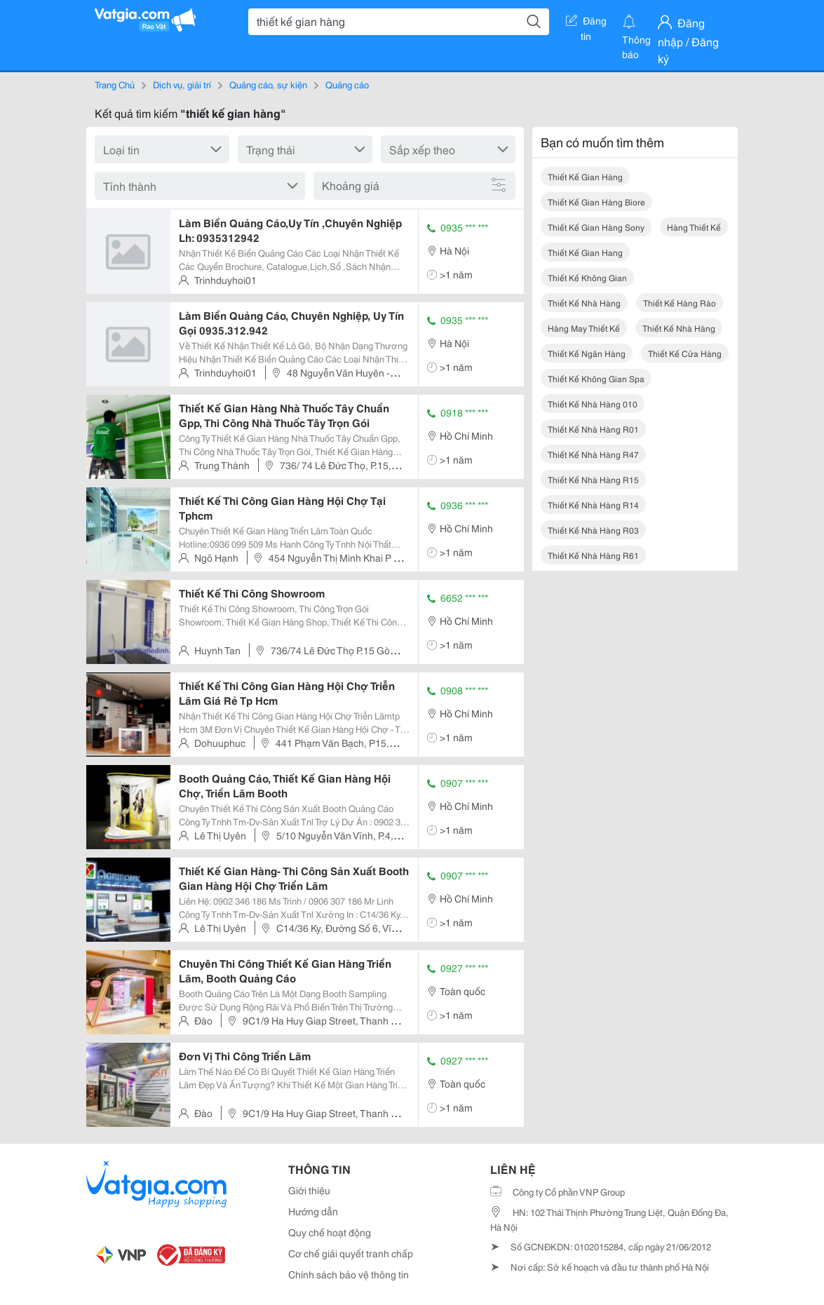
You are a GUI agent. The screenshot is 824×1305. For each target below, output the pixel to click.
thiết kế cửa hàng (685, 353)
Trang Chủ (115, 84)
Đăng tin (586, 23)
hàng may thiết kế (584, 328)
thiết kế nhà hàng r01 (593, 429)
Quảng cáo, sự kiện (268, 84)
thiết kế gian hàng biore (596, 202)
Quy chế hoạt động (329, 1232)
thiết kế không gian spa (596, 378)
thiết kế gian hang (585, 252)
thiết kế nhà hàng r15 (593, 479)
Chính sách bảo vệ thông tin (348, 1274)
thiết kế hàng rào (679, 303)
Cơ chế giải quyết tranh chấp (350, 1253)
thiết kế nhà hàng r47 (593, 454)
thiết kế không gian (587, 277)
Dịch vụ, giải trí (182, 84)
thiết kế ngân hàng (587, 353)
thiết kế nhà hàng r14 (593, 504)
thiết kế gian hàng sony (596, 227)
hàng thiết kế (694, 227)
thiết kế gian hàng (585, 176)
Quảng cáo (347, 84)
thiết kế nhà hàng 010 (592, 404)
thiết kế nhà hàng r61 (593, 555)
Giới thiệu (309, 1190)
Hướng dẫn (313, 1211)
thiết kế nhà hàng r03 (593, 530)
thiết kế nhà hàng (584, 303)
